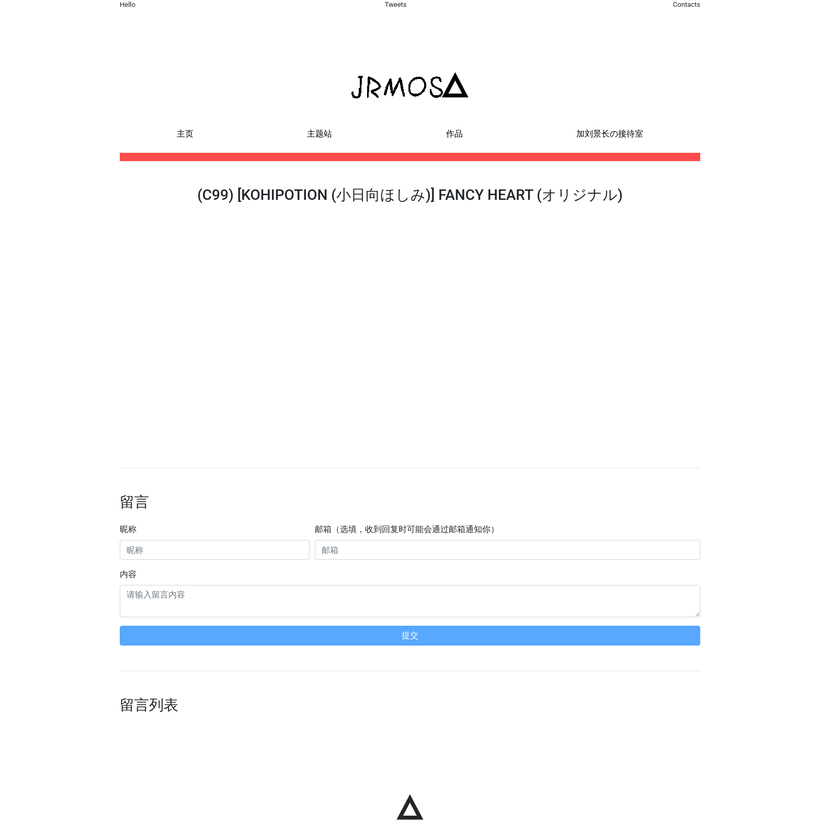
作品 (454, 134)
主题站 (319, 134)
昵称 (128, 529)
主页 (185, 134)
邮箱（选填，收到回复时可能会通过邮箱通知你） (407, 529)
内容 (128, 574)
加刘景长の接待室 (609, 134)
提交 (410, 635)
